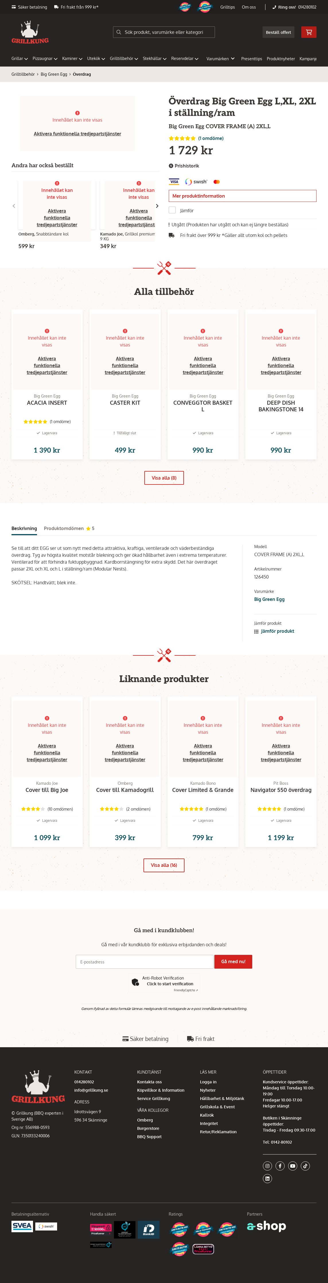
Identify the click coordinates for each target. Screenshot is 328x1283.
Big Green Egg (54, 74)
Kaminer (72, 58)
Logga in (208, 1081)
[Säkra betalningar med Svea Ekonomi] (22, 1226)
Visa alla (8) (164, 487)
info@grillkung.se (91, 1090)
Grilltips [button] (227, 7)
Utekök (96, 58)
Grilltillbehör (124, 58)
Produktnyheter (281, 58)
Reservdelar (185, 58)
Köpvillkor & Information (161, 1090)
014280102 (307, 7)
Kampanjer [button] (312, 58)
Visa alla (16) (164, 883)
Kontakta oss (149, 1081)
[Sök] (164, 32)
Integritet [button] (209, 1123)
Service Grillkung (153, 1098)
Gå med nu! (235, 961)
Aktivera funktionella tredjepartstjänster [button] (77, 134)
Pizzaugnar (45, 58)
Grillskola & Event (217, 1106)
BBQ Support (149, 1136)
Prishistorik (184, 166)
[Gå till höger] (157, 206)
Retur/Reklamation (218, 1131)
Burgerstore (148, 1128)
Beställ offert (278, 32)
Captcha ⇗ (186, 990)
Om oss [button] (249, 7)
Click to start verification (170, 983)
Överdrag (82, 74)
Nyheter (208, 1090)
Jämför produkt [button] (274, 640)
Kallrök (207, 1115)
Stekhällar (155, 58)
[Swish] (46, 1226)
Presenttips (251, 58)
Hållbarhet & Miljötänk (222, 1098)
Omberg (145, 1119)
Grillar (19, 58)
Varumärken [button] (220, 58)
